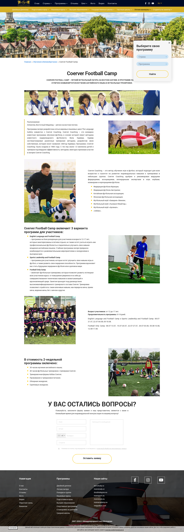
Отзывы (74, 3)
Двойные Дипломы (20, 9)
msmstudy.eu (99, 499)
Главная (27, 62)
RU (159, 3)
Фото (92, 3)
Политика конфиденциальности (82, 524)
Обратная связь (26, 502)
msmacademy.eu (100, 502)
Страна (142, 56)
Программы (60, 3)
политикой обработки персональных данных (112, 448)
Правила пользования (106, 524)
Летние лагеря (63, 489)
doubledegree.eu (100, 492)
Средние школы (63, 512)
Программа (144, 64)
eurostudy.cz (99, 485)
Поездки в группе (64, 492)
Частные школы (123, 9)
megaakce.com (100, 505)
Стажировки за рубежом (67, 509)
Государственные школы (102, 9)
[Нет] (181, 529)
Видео (101, 3)
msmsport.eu (99, 495)
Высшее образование (79, 9)
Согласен (13, 528)
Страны (46, 3)
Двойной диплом (64, 485)
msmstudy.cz (99, 489)
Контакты (112, 3)
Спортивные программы (67, 505)
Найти (152, 74)
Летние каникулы (141, 9)
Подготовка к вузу (39, 9)
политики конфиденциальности (114, 530)
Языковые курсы (58, 9)
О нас (36, 3)
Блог (84, 3)
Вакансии (23, 505)
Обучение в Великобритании (45, 62)
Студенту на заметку (161, 9)
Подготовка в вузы (65, 499)
